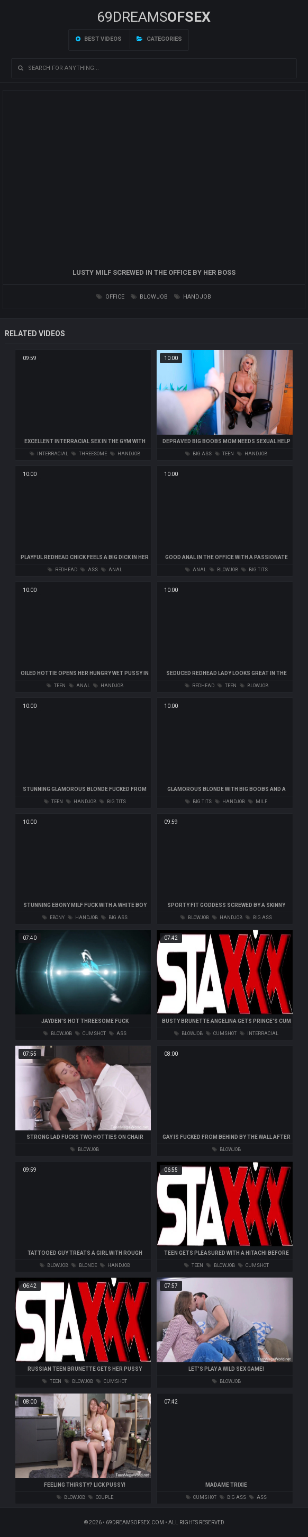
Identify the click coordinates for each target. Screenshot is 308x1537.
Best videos (99, 38)
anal (111, 569)
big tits (254, 569)
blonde (84, 1265)
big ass (198, 453)
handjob (192, 296)
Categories (159, 38)
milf (257, 801)
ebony (53, 917)
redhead (62, 569)
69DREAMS (154, 16)
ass (89, 569)
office (110, 296)
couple (100, 1497)
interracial (49, 453)
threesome (89, 453)
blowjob (149, 296)
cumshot (90, 1033)
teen (224, 453)
